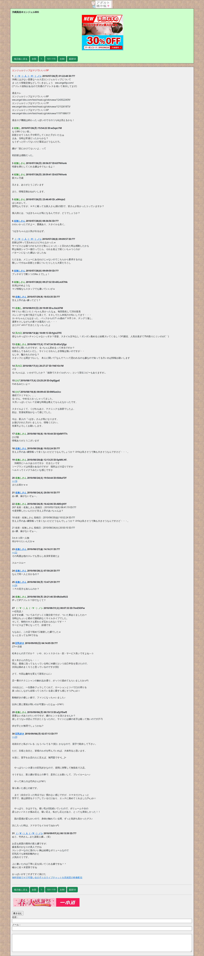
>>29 (14, 737)
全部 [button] (34, 58)
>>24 (14, 585)
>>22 (14, 552)
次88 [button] (62, 58)
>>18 (14, 481)
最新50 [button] (72, 58)
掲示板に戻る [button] (20, 58)
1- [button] (41, 58)
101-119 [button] (51, 58)
